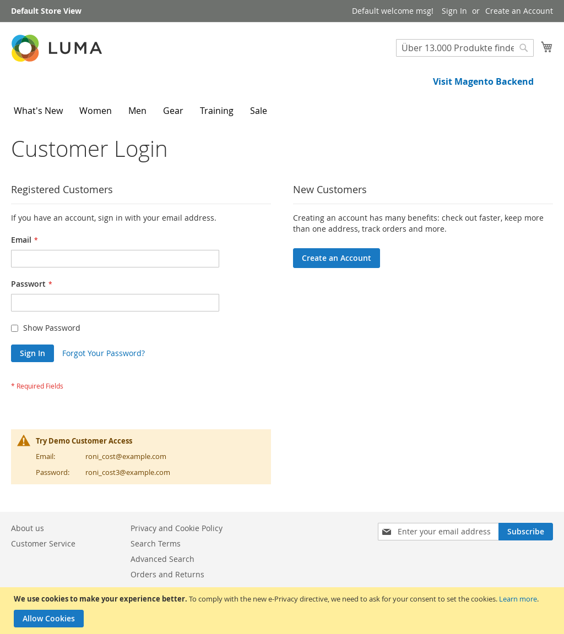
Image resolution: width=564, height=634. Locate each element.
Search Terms (156, 543)
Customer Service (43, 543)
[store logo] (58, 48)
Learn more (518, 599)
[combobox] (465, 48)
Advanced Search (162, 559)
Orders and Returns (167, 574)
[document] (283, 610)
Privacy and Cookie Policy (177, 528)
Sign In (454, 11)
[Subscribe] (525, 531)
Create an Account (519, 11)
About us (27, 528)
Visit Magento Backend (483, 81)
